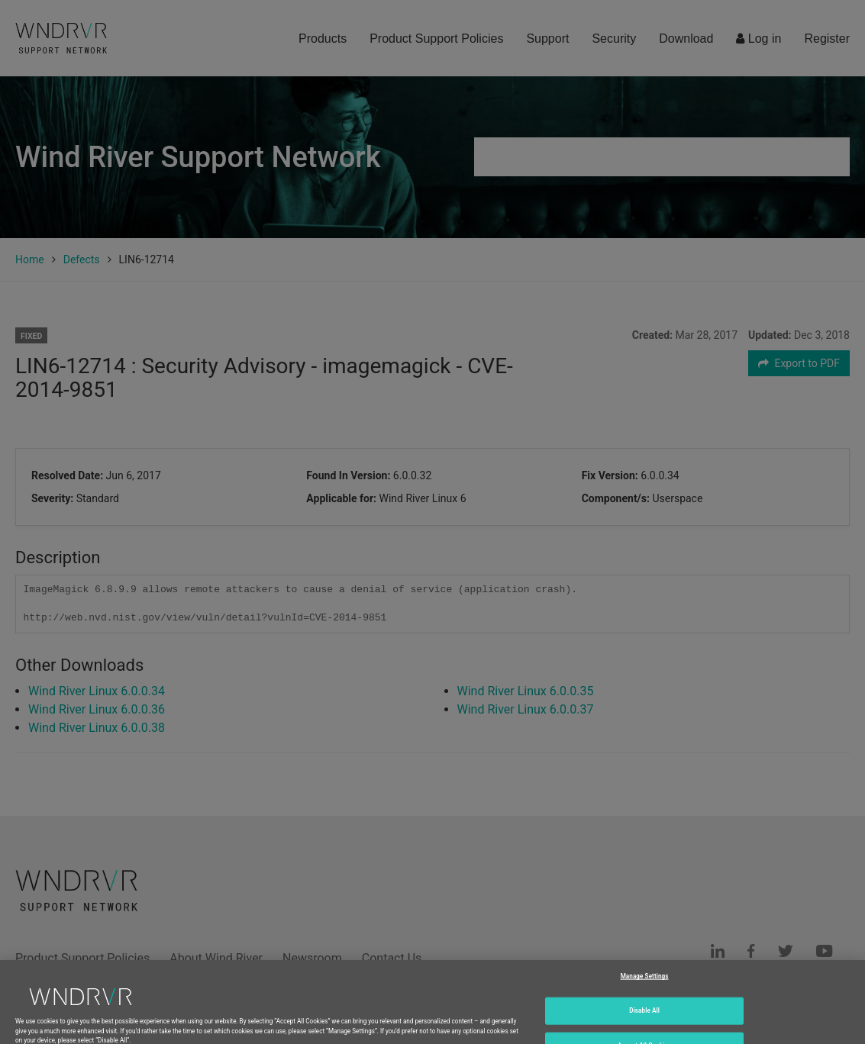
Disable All (644, 1019)
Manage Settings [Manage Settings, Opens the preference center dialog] (645, 984)
